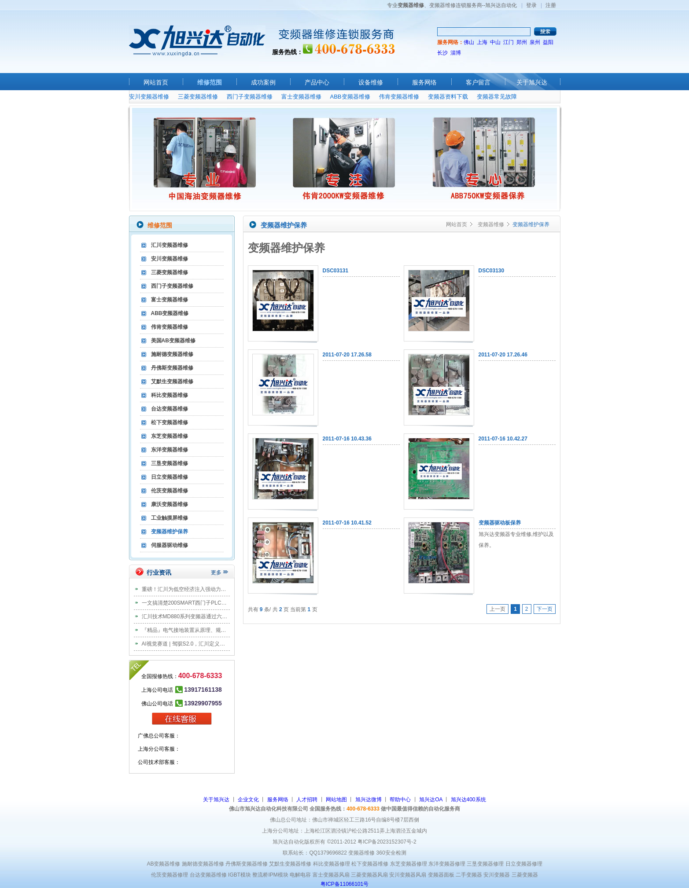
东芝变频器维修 (169, 436)
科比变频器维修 (169, 395)
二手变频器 (469, 875)
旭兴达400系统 (468, 799)
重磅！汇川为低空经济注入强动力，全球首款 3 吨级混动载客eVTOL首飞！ (229, 589)
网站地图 (336, 799)
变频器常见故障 (497, 96)
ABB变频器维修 (350, 96)
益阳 (548, 42)
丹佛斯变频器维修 (172, 368)
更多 (216, 572)
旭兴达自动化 (197, 40)
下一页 (545, 609)
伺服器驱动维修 (169, 545)
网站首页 (156, 82)
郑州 (521, 42)
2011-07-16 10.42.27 (503, 439)
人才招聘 (306, 799)
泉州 (535, 42)
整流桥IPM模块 (270, 875)
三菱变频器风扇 (369, 875)
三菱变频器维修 (198, 96)
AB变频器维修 (163, 864)
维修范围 (209, 82)
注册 (550, 5)
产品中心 (317, 82)
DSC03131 (336, 271)
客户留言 (478, 82)
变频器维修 (491, 224)
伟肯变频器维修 (399, 96)
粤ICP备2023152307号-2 (386, 842)
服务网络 (424, 82)
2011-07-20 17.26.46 (503, 355)
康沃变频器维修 (169, 504)
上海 (482, 42)
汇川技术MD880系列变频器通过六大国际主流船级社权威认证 (214, 616)
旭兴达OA (430, 799)
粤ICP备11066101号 (344, 884)
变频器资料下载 (448, 96)
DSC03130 (492, 271)
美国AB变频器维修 (173, 341)
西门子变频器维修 (250, 96)
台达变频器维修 (169, 409)
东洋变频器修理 (446, 864)
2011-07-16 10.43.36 (347, 439)
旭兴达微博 (368, 799)
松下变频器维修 (169, 422)
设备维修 (370, 82)
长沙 (442, 53)
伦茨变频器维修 (169, 491)
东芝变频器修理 (408, 864)
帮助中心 (400, 799)
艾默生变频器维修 (172, 381)
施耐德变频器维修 (172, 354)
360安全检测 (391, 853)
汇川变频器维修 (169, 245)
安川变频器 (496, 875)
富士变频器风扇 (331, 875)
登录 (531, 5)
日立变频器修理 (523, 864)
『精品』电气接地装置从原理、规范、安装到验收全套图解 (210, 630)
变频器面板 (441, 875)
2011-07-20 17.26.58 (347, 355)
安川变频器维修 (149, 96)
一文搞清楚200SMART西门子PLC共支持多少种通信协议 (208, 603)
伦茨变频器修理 (169, 875)
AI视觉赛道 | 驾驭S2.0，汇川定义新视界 (189, 644)
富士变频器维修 (301, 96)
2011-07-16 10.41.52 (347, 523)
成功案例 (263, 82)
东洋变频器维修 (169, 450)
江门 (508, 42)
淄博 (455, 53)
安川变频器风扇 (407, 875)
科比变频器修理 (331, 864)
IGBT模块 (239, 875)
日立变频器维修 (169, 477)
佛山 (469, 42)
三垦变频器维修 (169, 463)
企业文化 (248, 799)
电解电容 (300, 875)
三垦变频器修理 (485, 864)
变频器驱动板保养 (500, 523)
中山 (495, 42)
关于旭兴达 (531, 82)
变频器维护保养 (169, 531)
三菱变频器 (525, 875)
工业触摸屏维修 (169, 518)
